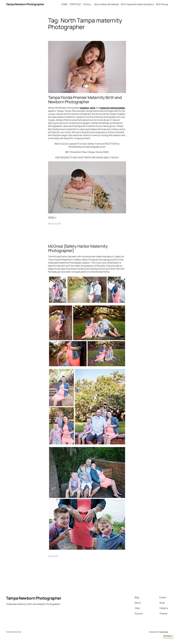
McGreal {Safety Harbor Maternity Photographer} (78, 248)
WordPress (164, 632)
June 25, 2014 (53, 556)
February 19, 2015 (54, 223)
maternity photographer (112, 107)
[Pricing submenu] (91, 4)
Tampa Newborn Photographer (25, 4)
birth (92, 107)
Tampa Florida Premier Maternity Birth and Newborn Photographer (85, 99)
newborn (84, 107)
